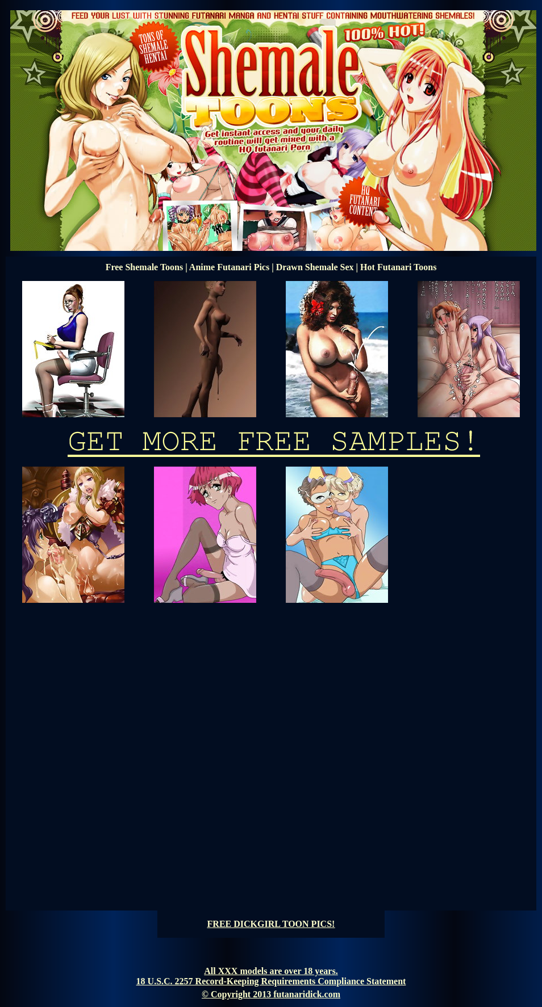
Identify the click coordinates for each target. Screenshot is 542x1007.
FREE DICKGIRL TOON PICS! (271, 924)
